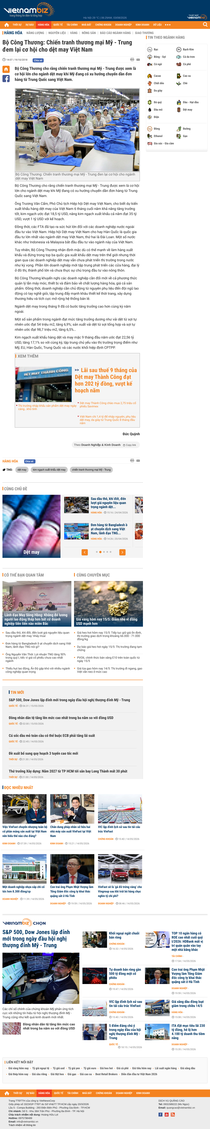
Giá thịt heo (57, 1074)
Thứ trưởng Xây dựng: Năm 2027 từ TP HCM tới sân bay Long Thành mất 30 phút (68, 771)
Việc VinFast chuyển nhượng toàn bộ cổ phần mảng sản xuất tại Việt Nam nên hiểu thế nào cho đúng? (24, 831)
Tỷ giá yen (74, 1068)
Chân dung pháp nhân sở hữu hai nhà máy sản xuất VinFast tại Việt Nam (70, 831)
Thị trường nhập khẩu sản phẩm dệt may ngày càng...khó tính (47, 407)
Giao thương (144, 33)
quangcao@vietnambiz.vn (181, 1107)
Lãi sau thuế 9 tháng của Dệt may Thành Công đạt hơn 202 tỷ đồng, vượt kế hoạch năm (106, 380)
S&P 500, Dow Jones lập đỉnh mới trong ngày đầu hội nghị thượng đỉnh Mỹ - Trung (69, 700)
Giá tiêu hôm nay (141, 1068)
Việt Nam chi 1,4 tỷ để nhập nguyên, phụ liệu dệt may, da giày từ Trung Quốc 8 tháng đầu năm (108, 420)
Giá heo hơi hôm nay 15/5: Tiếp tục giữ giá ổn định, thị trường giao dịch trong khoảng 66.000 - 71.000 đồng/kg (109, 636)
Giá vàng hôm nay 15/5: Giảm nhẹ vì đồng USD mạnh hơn (106, 621)
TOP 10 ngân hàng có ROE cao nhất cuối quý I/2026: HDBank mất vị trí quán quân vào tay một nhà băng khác (187, 941)
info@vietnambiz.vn (27, 1121)
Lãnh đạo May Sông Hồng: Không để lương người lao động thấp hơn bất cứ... (104, 529)
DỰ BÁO (30, 24)
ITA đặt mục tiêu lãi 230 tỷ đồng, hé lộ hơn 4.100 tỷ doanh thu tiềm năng (188, 1032)
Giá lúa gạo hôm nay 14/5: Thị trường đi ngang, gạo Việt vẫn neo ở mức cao (109, 670)
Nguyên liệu (57, 33)
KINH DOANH (142, 24)
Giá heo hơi (106, 1068)
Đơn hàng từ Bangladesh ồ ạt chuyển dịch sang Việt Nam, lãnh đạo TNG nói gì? (38, 645)
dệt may (21, 469)
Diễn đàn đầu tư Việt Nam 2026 (139, 1074)
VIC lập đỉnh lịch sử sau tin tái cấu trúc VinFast (119, 829)
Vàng (74, 33)
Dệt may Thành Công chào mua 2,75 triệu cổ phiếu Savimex (108, 405)
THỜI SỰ (17, 24)
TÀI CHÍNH (72, 24)
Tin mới (17, 692)
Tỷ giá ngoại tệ (40, 1068)
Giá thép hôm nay (18, 1074)
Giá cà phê (122, 1068)
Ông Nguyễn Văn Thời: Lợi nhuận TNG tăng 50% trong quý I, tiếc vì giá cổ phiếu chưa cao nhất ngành (36, 658)
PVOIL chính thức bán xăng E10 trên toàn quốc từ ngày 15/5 (108, 659)
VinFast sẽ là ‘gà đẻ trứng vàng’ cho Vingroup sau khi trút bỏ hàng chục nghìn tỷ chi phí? (120, 891)
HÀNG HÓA (43, 24)
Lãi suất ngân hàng (166, 1068)
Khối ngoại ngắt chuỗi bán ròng (124, 935)
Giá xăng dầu (187, 1068)
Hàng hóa (13, 32)
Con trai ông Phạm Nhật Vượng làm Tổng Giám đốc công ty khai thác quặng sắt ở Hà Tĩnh (71, 891)
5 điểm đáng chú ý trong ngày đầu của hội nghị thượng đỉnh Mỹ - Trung (125, 1032)
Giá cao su (86, 1074)
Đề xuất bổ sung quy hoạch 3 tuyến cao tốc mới (43, 753)
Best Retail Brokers (107, 1074)
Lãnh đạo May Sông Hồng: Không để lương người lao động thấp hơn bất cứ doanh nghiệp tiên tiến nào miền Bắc (36, 619)
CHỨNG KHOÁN (103, 24)
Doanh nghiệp (94, 512)
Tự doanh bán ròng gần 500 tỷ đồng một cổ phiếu (125, 974)
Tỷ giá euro (89, 1068)
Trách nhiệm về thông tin (22, 1125)
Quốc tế (13, 705)
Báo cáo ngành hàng (115, 33)
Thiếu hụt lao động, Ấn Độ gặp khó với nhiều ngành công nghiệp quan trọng (38, 670)
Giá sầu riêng (39, 1074)
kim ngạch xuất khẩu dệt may (49, 469)
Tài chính (177, 956)
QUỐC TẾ (58, 24)
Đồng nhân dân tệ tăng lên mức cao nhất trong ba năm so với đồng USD (61, 718)
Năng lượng (35, 33)
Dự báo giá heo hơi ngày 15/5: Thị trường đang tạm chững (109, 648)
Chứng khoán (105, 839)
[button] (84, 552)
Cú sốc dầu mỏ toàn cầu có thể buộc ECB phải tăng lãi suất (52, 736)
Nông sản (89, 33)
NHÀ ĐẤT (86, 24)
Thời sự (13, 759)
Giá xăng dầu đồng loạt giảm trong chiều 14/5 (188, 1004)
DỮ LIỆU (157, 24)
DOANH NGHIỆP (123, 24)
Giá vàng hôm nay (18, 1068)
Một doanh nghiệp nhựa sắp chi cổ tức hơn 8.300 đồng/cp (23, 889)
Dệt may (32, 552)
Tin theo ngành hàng (166, 37)
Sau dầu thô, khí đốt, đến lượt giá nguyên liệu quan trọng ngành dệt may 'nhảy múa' (37, 634)
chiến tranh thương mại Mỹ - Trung (91, 469)
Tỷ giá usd (59, 1068)
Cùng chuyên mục (93, 575)
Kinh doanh (8, 843)
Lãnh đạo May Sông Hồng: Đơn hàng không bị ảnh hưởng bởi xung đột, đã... (104, 503)
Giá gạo (71, 1074)
